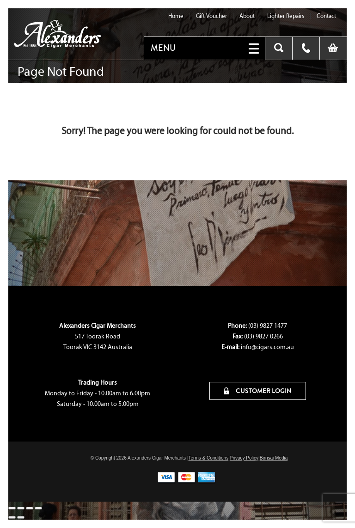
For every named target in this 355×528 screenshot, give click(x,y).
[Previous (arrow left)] (12, 517)
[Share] (29, 508)
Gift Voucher (211, 15)
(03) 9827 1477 (267, 326)
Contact (326, 15)
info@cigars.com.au (267, 347)
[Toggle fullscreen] (20, 508)
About (247, 15)
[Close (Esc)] (38, 508)
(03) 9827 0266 (263, 336)
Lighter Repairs (285, 15)
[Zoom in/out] (12, 508)
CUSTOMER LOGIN (258, 390)
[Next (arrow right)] (20, 517)
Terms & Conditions (208, 457)
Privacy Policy (244, 457)
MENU (163, 48)
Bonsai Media (274, 457)
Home (176, 15)
